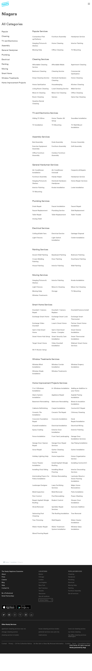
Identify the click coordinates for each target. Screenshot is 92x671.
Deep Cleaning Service (40, 78)
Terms (74, 643)
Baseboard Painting (59, 255)
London (41, 580)
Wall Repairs (56, 520)
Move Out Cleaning (59, 93)
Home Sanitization (39, 84)
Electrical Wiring (77, 426)
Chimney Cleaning (78, 412)
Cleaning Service (58, 71)
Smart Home (7, 73)
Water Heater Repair (40, 527)
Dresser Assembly (77, 142)
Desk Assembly (57, 142)
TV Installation (37, 125)
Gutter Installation (77, 450)
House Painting (38, 266)
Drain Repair (37, 206)
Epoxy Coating (37, 430)
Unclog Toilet (37, 219)
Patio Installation (77, 492)
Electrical (6, 59)
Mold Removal (57, 492)
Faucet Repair (76, 206)
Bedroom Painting (77, 255)
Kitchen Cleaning (77, 84)
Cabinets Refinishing (40, 408)
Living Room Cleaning (40, 89)
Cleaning (5, 36)
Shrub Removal (37, 507)
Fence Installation (38, 436)
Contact (4, 643)
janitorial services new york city (49, 632)
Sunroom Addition (77, 507)
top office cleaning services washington (77, 635)
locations (13, 562)
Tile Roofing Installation (60, 513)
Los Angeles (43, 582)
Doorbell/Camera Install (80, 310)
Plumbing (6, 55)
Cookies (68, 643)
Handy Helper (57, 177)
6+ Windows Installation (60, 388)
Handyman (71, 577)
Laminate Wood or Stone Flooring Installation (78, 478)
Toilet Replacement (59, 215)
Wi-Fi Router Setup (39, 350)
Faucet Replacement (39, 210)
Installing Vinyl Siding (40, 469)
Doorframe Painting (78, 259)
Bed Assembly (37, 142)
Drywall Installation (39, 426)
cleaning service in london (10, 635)
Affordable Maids (58, 65)
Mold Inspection (38, 492)
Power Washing (77, 496)
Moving (5, 69)
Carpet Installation (58, 408)
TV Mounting (76, 50)
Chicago (41, 577)
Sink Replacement (77, 210)
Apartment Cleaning (78, 65)
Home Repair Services (79, 181)
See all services (73, 593)
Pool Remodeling (58, 496)
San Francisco (43, 588)
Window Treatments (10, 78)
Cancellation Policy (84, 643)
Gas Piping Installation (79, 443)
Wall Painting (76, 266)
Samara (54, 97)
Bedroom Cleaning (39, 71)
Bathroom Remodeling (60, 401)
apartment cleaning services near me (14, 629)
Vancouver (42, 593)
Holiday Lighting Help (40, 456)
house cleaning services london (49, 629)
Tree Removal (76, 513)
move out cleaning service (76, 629)
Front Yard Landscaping (60, 436)
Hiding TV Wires (38, 118)
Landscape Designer (39, 485)
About (4, 574)
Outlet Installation (77, 238)
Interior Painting (77, 43)
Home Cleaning (57, 43)
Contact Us (5, 588)
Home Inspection (58, 456)
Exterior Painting (77, 430)
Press (3, 577)
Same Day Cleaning (78, 97)
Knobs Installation (58, 187)
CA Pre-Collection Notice (23, 643)
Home (7, 562)
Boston (41, 574)
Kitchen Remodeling (59, 476)
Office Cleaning (57, 50)
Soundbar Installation (79, 118)
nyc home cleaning (74, 632)
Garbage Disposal (77, 233)
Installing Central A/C (79, 463)
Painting (5, 64)
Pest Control (37, 496)
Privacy (11, 643)
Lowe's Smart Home (59, 323)
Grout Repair (37, 450)
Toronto (41, 591)
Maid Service (76, 89)
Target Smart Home (39, 343)
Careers (4, 580)
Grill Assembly (76, 146)
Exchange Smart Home (40, 317)
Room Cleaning (38, 97)
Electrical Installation (59, 426)
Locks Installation (77, 187)
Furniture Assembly (59, 37)
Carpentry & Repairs (78, 170)
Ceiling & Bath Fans (39, 233)
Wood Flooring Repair (40, 533)
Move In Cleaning (38, 93)
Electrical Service (58, 233)
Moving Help (37, 50)
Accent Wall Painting (40, 255)
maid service (43, 635)
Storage (54, 291)
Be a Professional (7, 593)
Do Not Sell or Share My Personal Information (49, 643)
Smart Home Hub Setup (41, 336)
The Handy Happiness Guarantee (12, 571)
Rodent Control (57, 500)
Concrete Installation (59, 419)
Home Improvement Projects (14, 82)
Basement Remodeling (40, 401)
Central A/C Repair (78, 408)
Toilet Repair (37, 215)
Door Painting (57, 259)
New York (42, 585)
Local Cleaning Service (60, 89)
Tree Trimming (37, 520)
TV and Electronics (10, 41)
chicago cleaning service (10, 632)
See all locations (44, 596)
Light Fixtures (37, 238)
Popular (5, 31)
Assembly (6, 45)
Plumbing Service (58, 210)
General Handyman (10, 50)
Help (3, 585)
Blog (3, 582)
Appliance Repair (58, 395)
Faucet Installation (58, 206)
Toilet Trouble (76, 215)
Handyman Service (78, 37)
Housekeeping (57, 84)
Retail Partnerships (8, 596)
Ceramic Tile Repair (59, 412)
